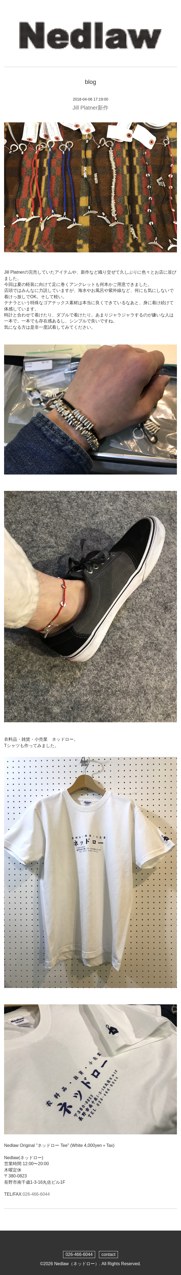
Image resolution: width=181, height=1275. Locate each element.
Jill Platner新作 (90, 108)
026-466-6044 (36, 1194)
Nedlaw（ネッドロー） (76, 1263)
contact (108, 1254)
